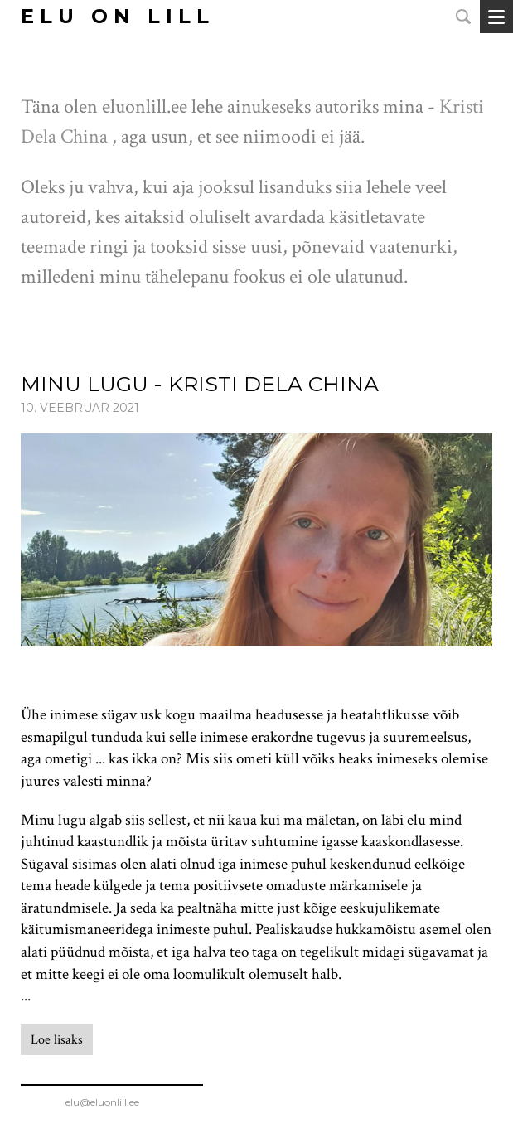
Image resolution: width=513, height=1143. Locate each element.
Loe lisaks (57, 1040)
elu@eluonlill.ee (112, 1102)
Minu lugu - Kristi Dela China (200, 383)
